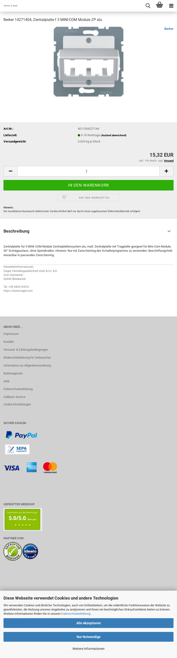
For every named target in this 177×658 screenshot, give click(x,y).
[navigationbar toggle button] (171, 6)
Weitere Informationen (88, 649)
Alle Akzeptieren (88, 623)
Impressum (11, 334)
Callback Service (14, 397)
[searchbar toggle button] (148, 6)
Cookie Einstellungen (17, 404)
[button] (10, 171)
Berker (169, 29)
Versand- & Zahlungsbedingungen (25, 349)
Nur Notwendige (89, 637)
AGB (6, 381)
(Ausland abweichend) (113, 135)
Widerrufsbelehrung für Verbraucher (27, 357)
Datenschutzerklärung (75, 613)
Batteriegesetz (13, 373)
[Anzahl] (88, 171)
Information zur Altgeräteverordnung (27, 365)
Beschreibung (16, 231)
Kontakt (8, 341)
